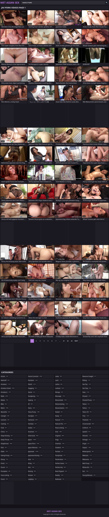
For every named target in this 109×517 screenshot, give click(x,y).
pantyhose (60, 455)
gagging (32, 388)
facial (5, 479)
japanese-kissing (35, 455)
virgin (86, 443)
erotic (4, 463)
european (6, 471)
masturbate (61, 400)
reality (59, 475)
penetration (61, 459)
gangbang (33, 396)
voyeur (86, 447)
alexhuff (5, 380)
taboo (86, 404)
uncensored (88, 423)
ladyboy (32, 479)
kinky (31, 463)
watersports (88, 451)
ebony (4, 459)
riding (86, 380)
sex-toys (86, 388)
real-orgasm (61, 471)
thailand (87, 419)
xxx (85, 471)
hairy (32, 408)
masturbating (61, 404)
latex (58, 376)
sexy (86, 392)
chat (4, 427)
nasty (59, 416)
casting (5, 423)
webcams (87, 459)
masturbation (61, 408)
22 (67, 341)
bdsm (5, 408)
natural (59, 419)
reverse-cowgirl (89, 376)
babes (4, 400)
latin (59, 380)
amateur (6, 384)
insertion (33, 431)
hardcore (33, 419)
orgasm (60, 435)
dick (4, 447)
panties (59, 451)
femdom (33, 380)
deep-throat (7, 439)
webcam (87, 455)
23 (71, 341)
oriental (60, 443)
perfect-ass (60, 467)
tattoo (86, 408)
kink (31, 459)
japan (32, 439)
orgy (59, 439)
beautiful (5, 412)
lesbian (60, 388)
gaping (32, 400)
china (4, 431)
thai (85, 416)
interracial (33, 435)
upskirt (86, 431)
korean (32, 475)
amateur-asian (8, 388)
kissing (32, 471)
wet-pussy (87, 463)
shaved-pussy (89, 400)
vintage (86, 439)
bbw (4, 404)
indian (32, 427)
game (31, 392)
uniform (86, 427)
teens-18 (87, 412)
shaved (86, 396)
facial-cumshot (35, 376)
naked (59, 412)
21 (64, 341)
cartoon (5, 419)
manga (59, 392)
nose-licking (61, 427)
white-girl (87, 467)
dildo (4, 451)
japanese (33, 451)
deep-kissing (7, 435)
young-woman (89, 475)
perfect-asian (61, 463)
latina (59, 384)
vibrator (87, 435)
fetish (32, 384)
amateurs (6, 392)
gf (30, 404)
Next (76, 341)
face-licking (6, 475)
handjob (33, 416)
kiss (31, 467)
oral (58, 431)
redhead (60, 479)
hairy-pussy (34, 412)
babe (4, 396)
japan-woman (35, 447)
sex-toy (86, 384)
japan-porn (34, 443)
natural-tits (61, 423)
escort (4, 467)
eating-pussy (7, 455)
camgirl (5, 416)
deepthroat (7, 443)
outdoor (59, 447)
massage (60, 396)
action (4, 376)
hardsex (32, 423)
